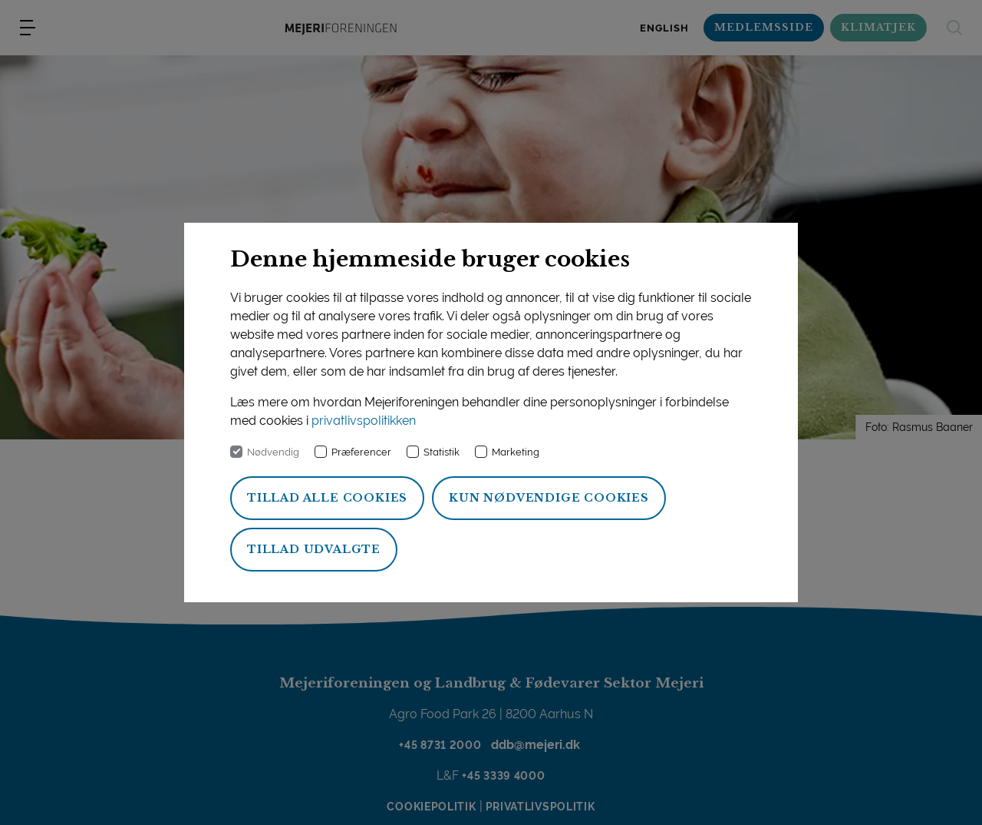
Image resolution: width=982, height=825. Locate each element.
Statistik (441, 452)
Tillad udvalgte (314, 549)
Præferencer (361, 452)
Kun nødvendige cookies (549, 498)
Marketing (515, 452)
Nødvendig (273, 452)
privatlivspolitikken (363, 420)
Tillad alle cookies (327, 498)
